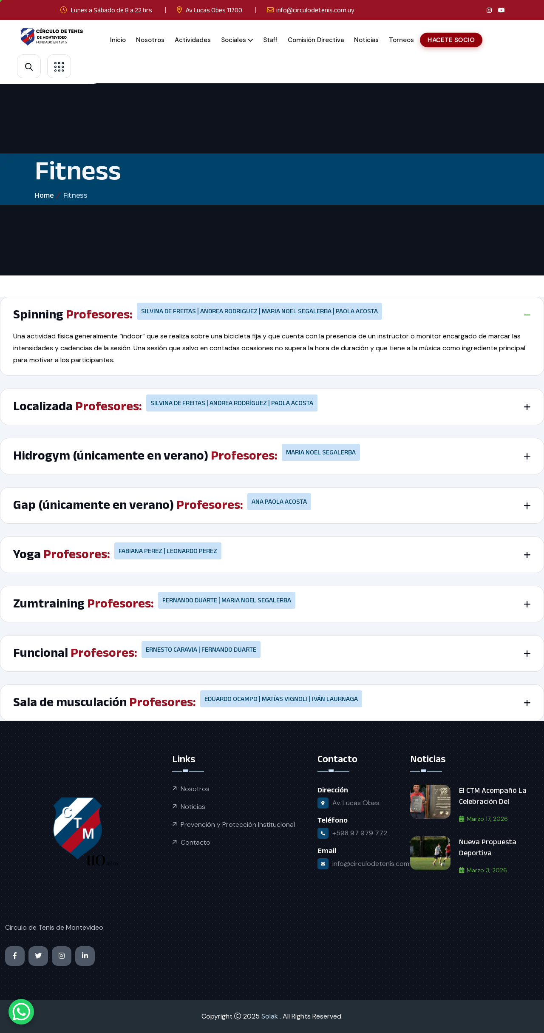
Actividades (193, 40)
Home (44, 195)
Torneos (401, 40)
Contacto (195, 842)
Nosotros (150, 40)
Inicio (118, 40)
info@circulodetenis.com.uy (315, 10)
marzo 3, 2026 (483, 870)
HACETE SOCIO (451, 39)
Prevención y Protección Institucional (238, 824)
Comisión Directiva (316, 40)
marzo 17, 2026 (483, 819)
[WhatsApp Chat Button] (21, 1011)
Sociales (233, 40)
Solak (270, 1016)
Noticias (366, 40)
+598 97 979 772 (359, 833)
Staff (270, 40)
